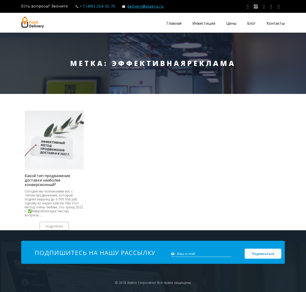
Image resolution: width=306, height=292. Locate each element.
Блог (251, 23)
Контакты (276, 23)
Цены (231, 23)
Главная (174, 23)
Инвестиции (203, 23)
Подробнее (54, 226)
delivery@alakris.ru (142, 6)
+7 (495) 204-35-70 (95, 6)
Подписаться (263, 253)
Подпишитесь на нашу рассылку (95, 252)
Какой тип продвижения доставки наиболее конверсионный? (47, 180)
